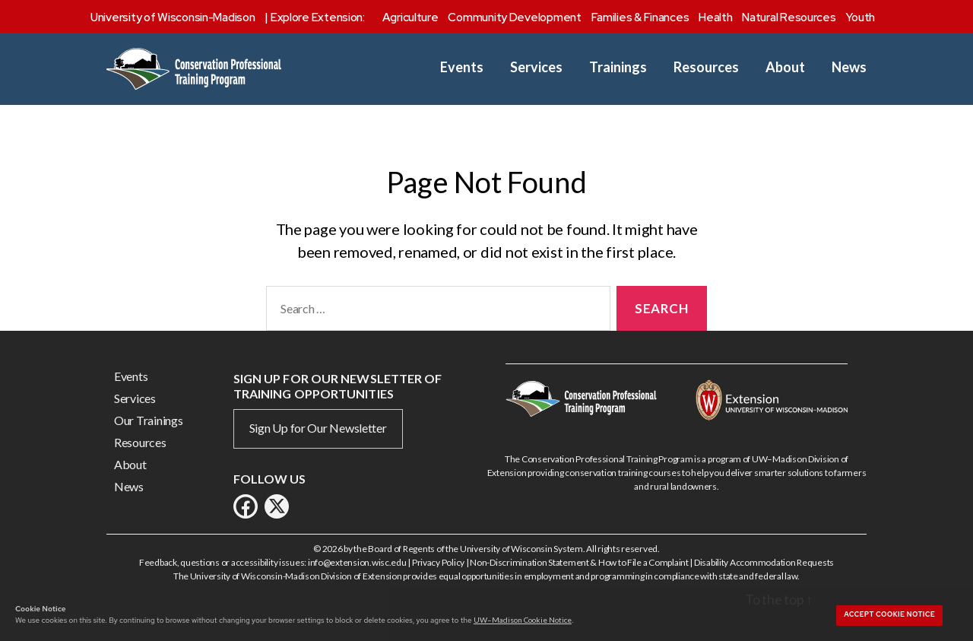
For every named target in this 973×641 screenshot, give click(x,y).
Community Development (514, 17)
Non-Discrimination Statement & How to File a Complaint (579, 562)
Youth (860, 17)
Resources (706, 67)
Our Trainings (148, 420)
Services (536, 67)
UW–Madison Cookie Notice (523, 619)
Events (461, 67)
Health (715, 17)
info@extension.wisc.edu (357, 562)
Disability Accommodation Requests (764, 562)
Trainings (618, 67)
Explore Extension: (318, 17)
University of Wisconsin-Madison (172, 17)
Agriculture (410, 17)
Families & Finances (640, 17)
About (785, 67)
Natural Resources (788, 17)
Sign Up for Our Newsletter (318, 427)
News (849, 67)
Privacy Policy (438, 562)
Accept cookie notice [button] (889, 614)
